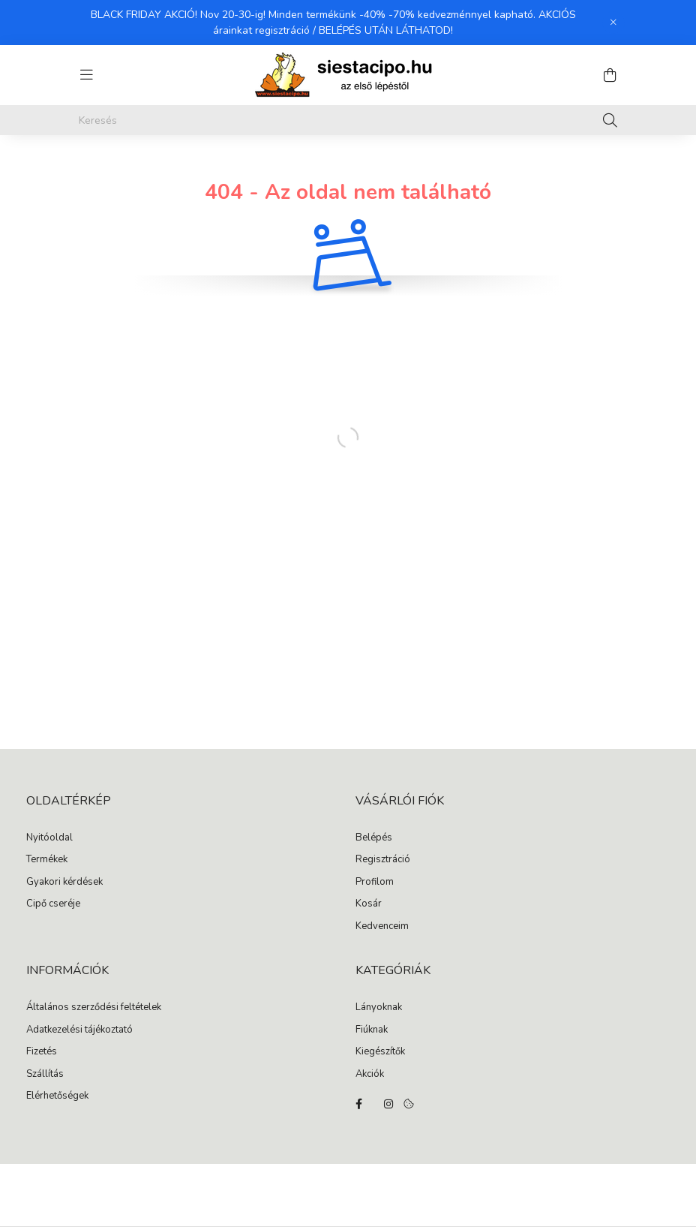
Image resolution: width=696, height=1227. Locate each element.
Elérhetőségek (57, 1096)
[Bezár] (613, 22)
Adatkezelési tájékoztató (79, 1030)
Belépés (374, 838)
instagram (389, 1104)
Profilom (375, 883)
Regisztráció (383, 860)
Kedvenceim (382, 927)
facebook (359, 1104)
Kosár (369, 904)
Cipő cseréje (53, 904)
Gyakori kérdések (64, 883)
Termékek (47, 860)
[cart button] (610, 75)
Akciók (370, 1075)
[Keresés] (348, 120)
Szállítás (45, 1075)
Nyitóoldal (49, 838)
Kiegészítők (380, 1052)
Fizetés (41, 1052)
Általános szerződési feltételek (93, 1008)
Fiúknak (372, 1030)
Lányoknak (379, 1008)
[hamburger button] (86, 75)
